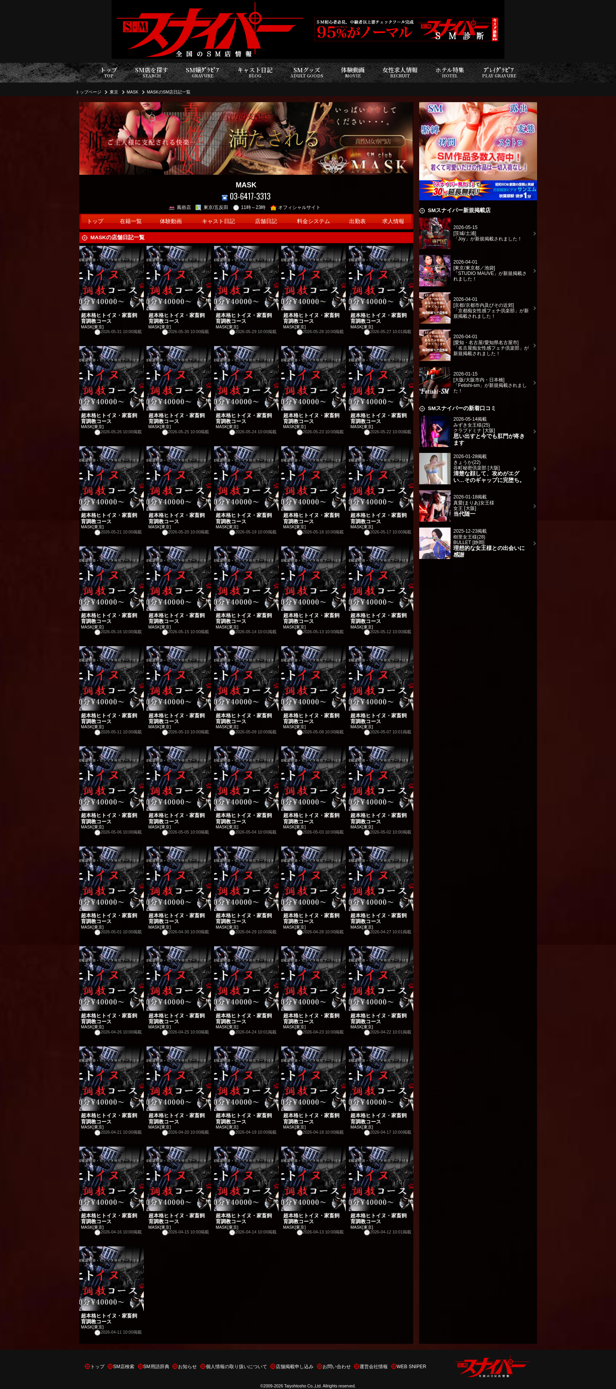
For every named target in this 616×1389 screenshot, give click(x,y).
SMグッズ (306, 72)
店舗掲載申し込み (295, 1366)
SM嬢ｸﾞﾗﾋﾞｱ (202, 72)
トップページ (88, 92)
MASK (133, 92)
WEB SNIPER (411, 1366)
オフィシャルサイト (295, 207)
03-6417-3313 (246, 196)
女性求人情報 (400, 72)
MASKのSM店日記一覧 (169, 92)
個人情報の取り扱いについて (236, 1366)
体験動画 (353, 72)
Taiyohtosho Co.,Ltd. (303, 1386)
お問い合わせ (337, 1366)
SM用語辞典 (156, 1366)
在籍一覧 (131, 221)
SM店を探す (151, 72)
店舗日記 (266, 221)
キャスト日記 (255, 72)
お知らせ (187, 1366)
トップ (108, 72)
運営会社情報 (373, 1366)
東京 (114, 92)
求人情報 (393, 221)
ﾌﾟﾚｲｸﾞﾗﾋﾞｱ (499, 72)
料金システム (313, 221)
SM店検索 (123, 1366)
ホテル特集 (449, 72)
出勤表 (357, 221)
